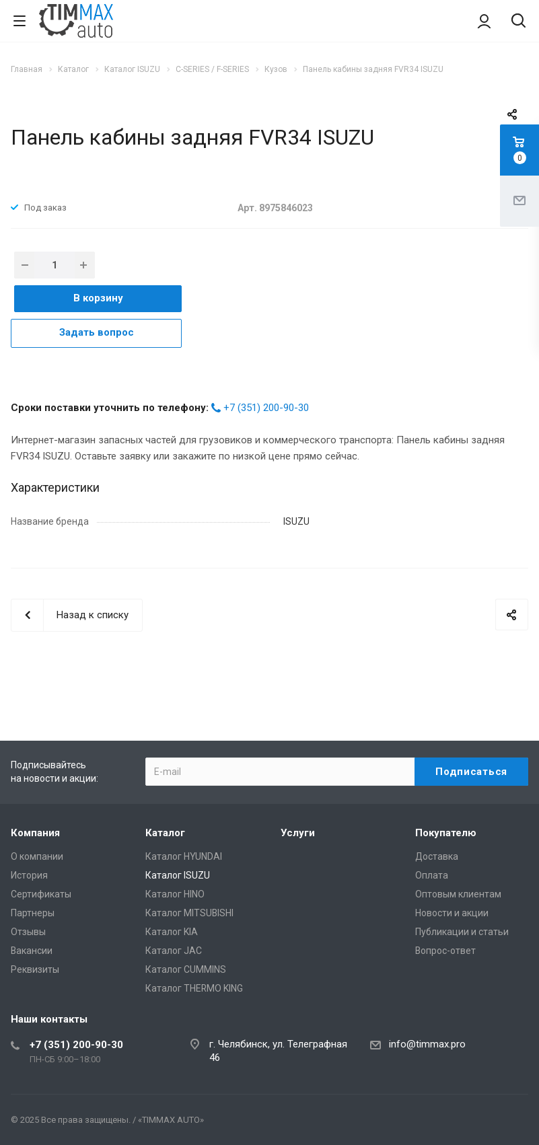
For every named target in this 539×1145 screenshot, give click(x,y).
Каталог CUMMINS (185, 969)
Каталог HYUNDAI (183, 856)
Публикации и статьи (462, 931)
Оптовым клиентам (458, 894)
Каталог (165, 833)
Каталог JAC (173, 950)
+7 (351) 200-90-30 (266, 408)
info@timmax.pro (427, 1044)
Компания (35, 833)
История (29, 875)
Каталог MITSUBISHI (189, 913)
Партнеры (33, 913)
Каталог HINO (175, 894)
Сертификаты (41, 894)
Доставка (436, 856)
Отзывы (28, 931)
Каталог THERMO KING (194, 988)
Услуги (298, 833)
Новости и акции (452, 913)
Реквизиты (35, 969)
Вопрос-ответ (445, 950)
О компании (37, 856)
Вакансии (31, 950)
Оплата (431, 875)
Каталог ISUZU (177, 875)
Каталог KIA (171, 931)
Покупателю (445, 833)
